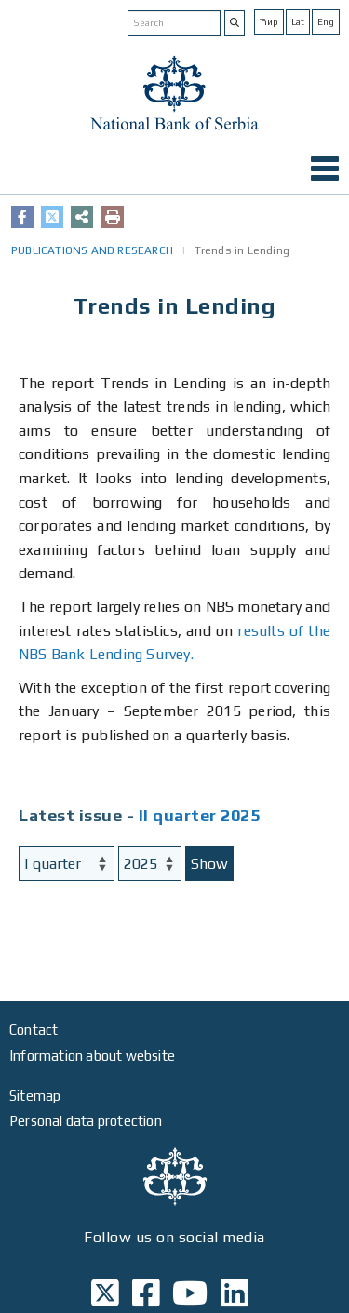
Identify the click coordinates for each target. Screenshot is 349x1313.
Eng (325, 22)
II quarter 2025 (200, 815)
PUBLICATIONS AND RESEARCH (92, 250)
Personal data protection (85, 1121)
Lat (297, 22)
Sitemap (34, 1095)
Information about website (92, 1055)
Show (209, 864)
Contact (33, 1029)
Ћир (269, 22)
